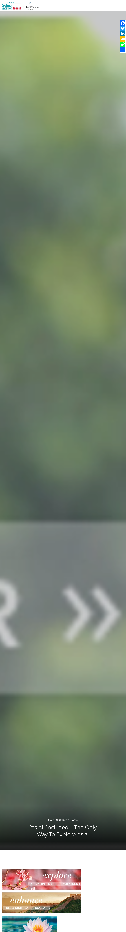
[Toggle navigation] (121, 6)
